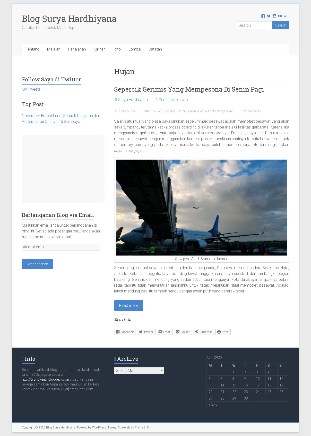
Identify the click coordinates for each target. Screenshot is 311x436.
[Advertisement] (63, 169)
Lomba (135, 49)
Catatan (155, 49)
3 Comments (250, 111)
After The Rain (153, 111)
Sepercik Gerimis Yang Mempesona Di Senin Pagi (189, 89)
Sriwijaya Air (225, 111)
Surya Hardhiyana (133, 99)
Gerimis (181, 111)
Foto (116, 49)
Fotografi (169, 111)
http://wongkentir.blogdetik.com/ (47, 379)
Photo (212, 111)
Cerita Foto (168, 99)
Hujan (192, 111)
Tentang (32, 49)
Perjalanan (77, 49)
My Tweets (31, 89)
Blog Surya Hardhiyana (69, 18)
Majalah (53, 49)
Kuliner (99, 49)
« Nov (213, 405)
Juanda (202, 111)
